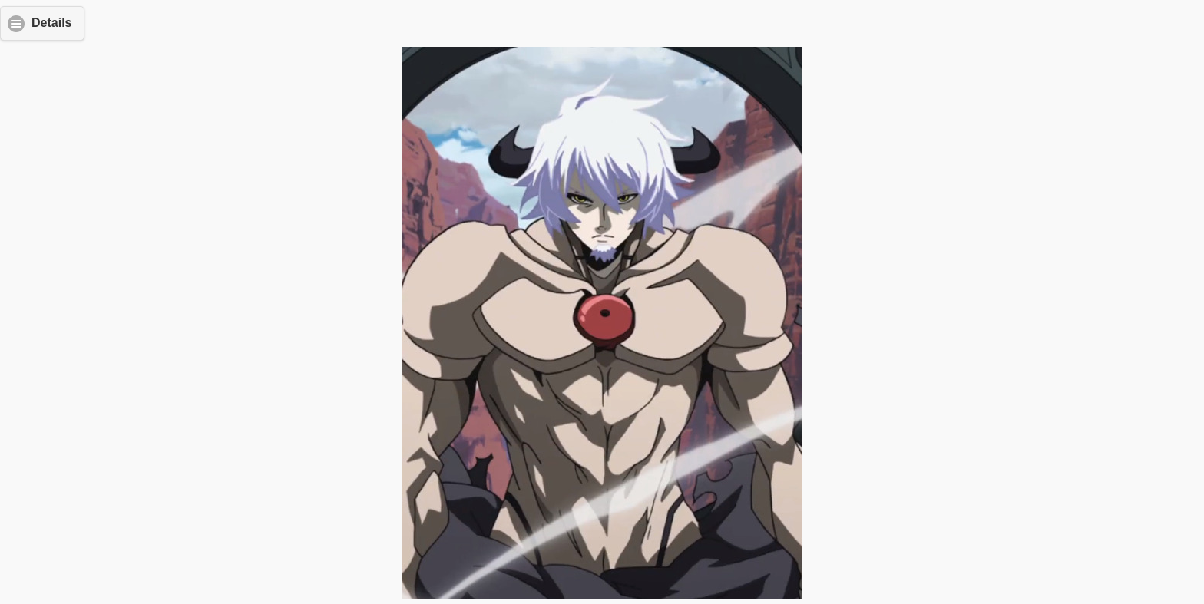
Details (51, 22)
